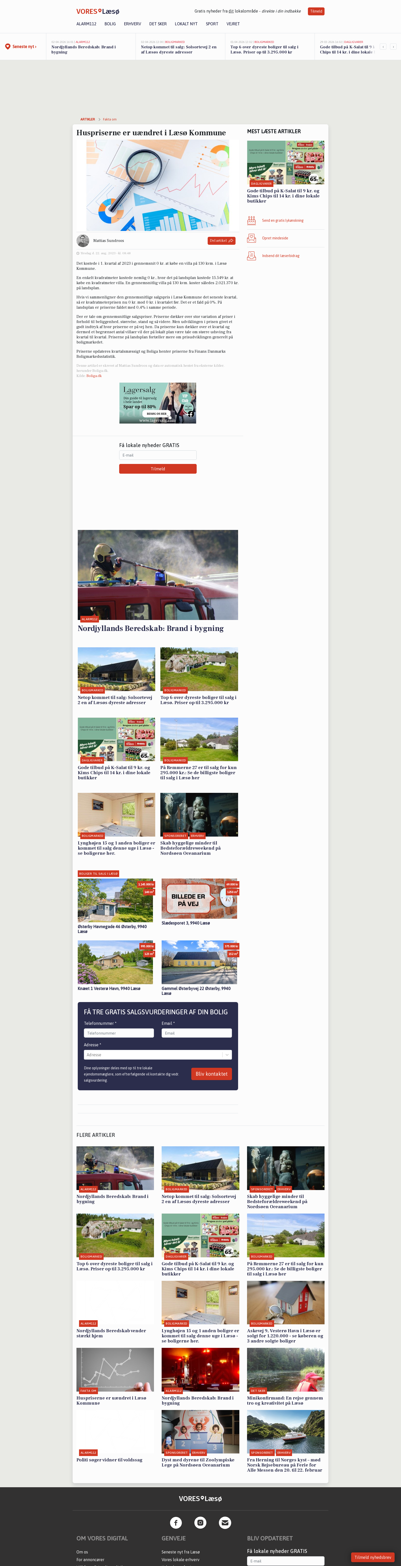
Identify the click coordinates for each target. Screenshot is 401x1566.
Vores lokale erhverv (180, 1559)
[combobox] (87, 1055)
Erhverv (132, 23)
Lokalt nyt (186, 23)
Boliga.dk (94, 376)
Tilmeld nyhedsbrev (372, 1557)
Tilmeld (316, 11)
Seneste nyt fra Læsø (181, 1552)
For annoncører (90, 1559)
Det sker (158, 23)
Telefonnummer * (100, 1023)
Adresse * (92, 1044)
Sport (212, 23)
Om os (82, 1552)
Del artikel (221, 240)
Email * (168, 1023)
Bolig (110, 23)
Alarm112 (86, 23)
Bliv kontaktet (212, 1074)
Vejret (233, 23)
